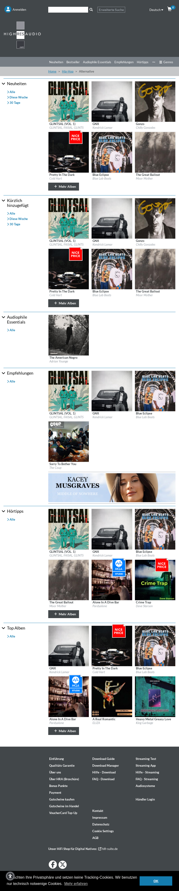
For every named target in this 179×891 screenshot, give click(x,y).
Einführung (56, 759)
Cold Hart (55, 178)
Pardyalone (100, 606)
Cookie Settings (103, 831)
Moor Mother (144, 178)
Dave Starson (144, 606)
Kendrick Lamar (103, 127)
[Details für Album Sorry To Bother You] (68, 441)
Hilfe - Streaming (147, 772)
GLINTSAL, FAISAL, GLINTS (66, 127)
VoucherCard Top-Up (63, 813)
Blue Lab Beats (102, 178)
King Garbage (144, 723)
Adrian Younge (58, 361)
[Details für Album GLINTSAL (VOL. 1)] (68, 101)
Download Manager (105, 765)
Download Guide (103, 759)
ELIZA (96, 723)
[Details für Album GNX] (111, 101)
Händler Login (145, 799)
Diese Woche (17, 97)
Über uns (55, 772)
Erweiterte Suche (111, 10)
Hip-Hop (67, 71)
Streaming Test (146, 759)
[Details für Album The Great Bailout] (155, 152)
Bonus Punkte (58, 786)
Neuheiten (56, 62)
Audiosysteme (145, 786)
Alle (11, 92)
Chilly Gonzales (145, 127)
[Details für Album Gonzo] (155, 101)
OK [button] (155, 881)
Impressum (99, 817)
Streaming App (146, 765)
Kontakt (97, 811)
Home (52, 71)
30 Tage (13, 102)
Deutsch (156, 10)
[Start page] (22, 35)
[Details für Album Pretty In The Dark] (68, 152)
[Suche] (68, 10)
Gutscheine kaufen (61, 799)
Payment (55, 792)
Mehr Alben (63, 186)
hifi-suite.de (108, 849)
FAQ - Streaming (147, 779)
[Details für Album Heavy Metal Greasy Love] (155, 696)
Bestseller (73, 62)
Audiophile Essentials (97, 62)
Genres (166, 62)
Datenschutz (100, 824)
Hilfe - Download (104, 772)
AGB (95, 838)
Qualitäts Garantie (62, 765)
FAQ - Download (103, 779)
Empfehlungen (124, 62)
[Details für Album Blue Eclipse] (111, 152)
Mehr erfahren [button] (76, 884)
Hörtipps (142, 62)
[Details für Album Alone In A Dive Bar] (111, 579)
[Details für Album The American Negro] (68, 335)
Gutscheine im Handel (64, 806)
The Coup (55, 468)
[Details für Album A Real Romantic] (111, 696)
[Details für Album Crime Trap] (155, 579)
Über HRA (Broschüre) (64, 779)
